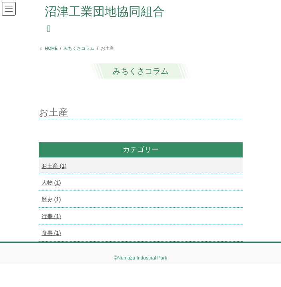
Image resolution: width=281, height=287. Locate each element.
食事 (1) (51, 233)
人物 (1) (51, 182)
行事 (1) (51, 216)
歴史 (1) (51, 199)
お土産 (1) (54, 166)
